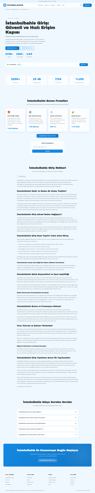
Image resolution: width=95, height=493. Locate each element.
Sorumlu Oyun (52, 482)
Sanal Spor (29, 484)
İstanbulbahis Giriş (9, 477)
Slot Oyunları (30, 482)
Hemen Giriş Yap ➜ (12, 48)
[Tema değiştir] (81, 5)
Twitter (72, 484)
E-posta (72, 480)
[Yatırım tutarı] (47, 147)
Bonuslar (53, 5)
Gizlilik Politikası (52, 480)
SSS (63, 5)
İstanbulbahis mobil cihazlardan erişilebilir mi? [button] (47, 430)
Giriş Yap (40, 5)
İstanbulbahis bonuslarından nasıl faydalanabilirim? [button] (47, 424)
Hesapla (47, 151)
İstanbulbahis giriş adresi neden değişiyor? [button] (47, 413)
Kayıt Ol (47, 5)
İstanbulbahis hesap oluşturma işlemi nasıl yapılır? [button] (47, 418)
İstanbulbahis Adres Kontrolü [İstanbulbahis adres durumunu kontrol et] (47, 136)
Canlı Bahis (29, 477)
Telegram (72, 482)
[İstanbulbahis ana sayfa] (13, 5)
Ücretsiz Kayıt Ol (27, 48)
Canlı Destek (73, 477)
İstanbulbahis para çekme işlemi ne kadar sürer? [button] (47, 435)
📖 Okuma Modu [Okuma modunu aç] (21, 177)
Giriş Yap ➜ (84, 64)
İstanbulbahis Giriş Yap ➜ (47, 461)
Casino (28, 480)
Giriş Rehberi (8, 484)
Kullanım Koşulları (53, 477)
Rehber (59, 5)
